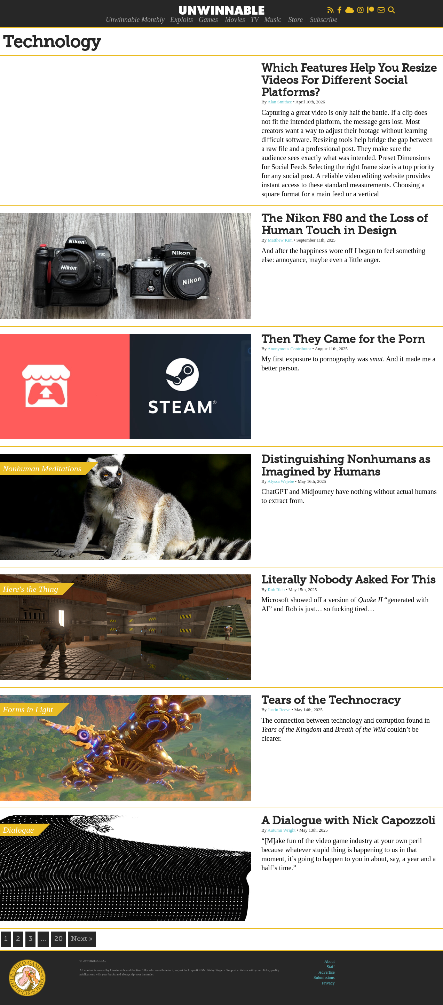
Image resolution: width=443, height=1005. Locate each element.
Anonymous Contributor (289, 348)
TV (255, 19)
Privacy (328, 983)
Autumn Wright (282, 830)
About (329, 961)
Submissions (324, 977)
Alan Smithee (280, 102)
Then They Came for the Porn (343, 339)
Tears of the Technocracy (331, 700)
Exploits (181, 19)
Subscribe (323, 19)
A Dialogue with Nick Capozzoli (348, 821)
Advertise (326, 972)
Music (272, 19)
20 (58, 939)
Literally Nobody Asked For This (348, 580)
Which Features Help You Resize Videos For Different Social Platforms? (349, 81)
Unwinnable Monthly (135, 19)
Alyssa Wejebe (281, 481)
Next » (82, 939)
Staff (331, 966)
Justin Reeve (279, 709)
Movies (235, 19)
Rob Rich (276, 589)
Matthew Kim (280, 240)
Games (208, 19)
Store (295, 19)
